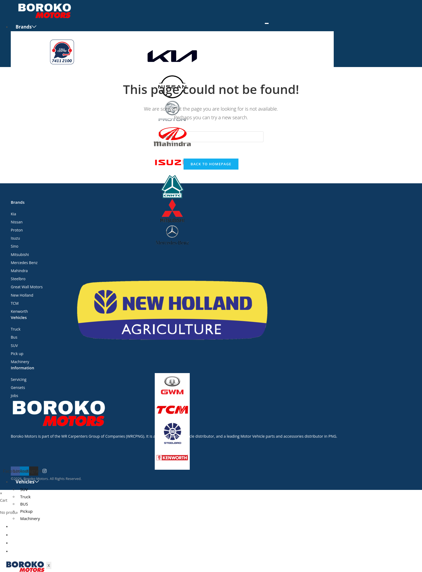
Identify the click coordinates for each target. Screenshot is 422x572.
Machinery (30, 518)
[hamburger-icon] (267, 23)
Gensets (25, 526)
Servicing (26, 535)
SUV (24, 489)
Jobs (20, 543)
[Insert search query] (211, 136)
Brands (26, 27)
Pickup (26, 511)
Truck (25, 496)
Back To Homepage (211, 164)
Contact (24, 551)
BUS (24, 504)
